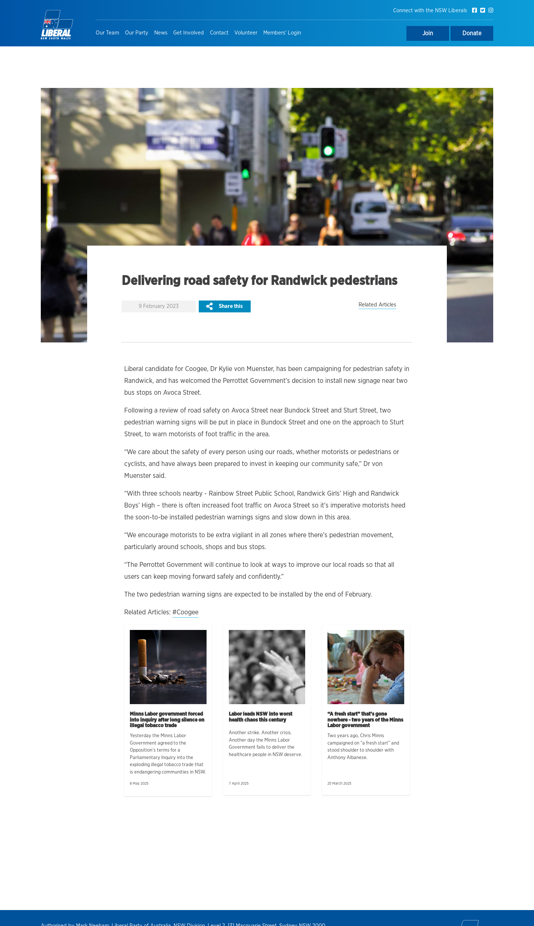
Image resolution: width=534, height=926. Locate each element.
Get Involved (188, 33)
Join (427, 33)
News (160, 33)
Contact (219, 33)
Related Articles (377, 305)
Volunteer (245, 33)
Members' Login (282, 33)
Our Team (107, 33)
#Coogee (185, 612)
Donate (471, 33)
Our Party (136, 33)
